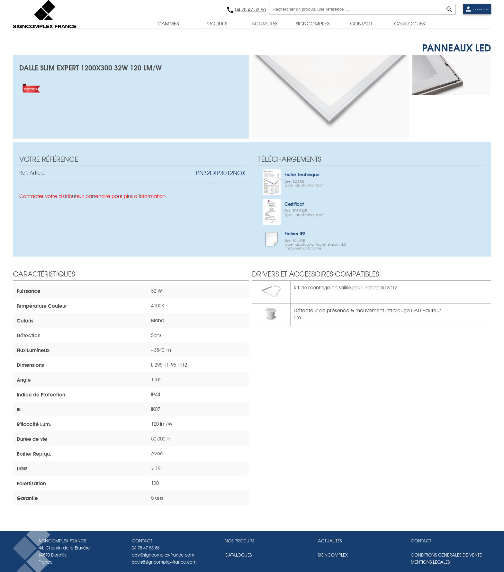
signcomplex (313, 23)
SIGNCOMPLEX (333, 555)
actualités (264, 23)
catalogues (409, 23)
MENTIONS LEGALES (430, 562)
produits (216, 23)
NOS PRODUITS (239, 541)
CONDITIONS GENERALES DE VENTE (446, 555)
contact (361, 23)
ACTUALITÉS (330, 541)
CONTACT (421, 541)
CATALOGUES (238, 555)
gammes (168, 23)
